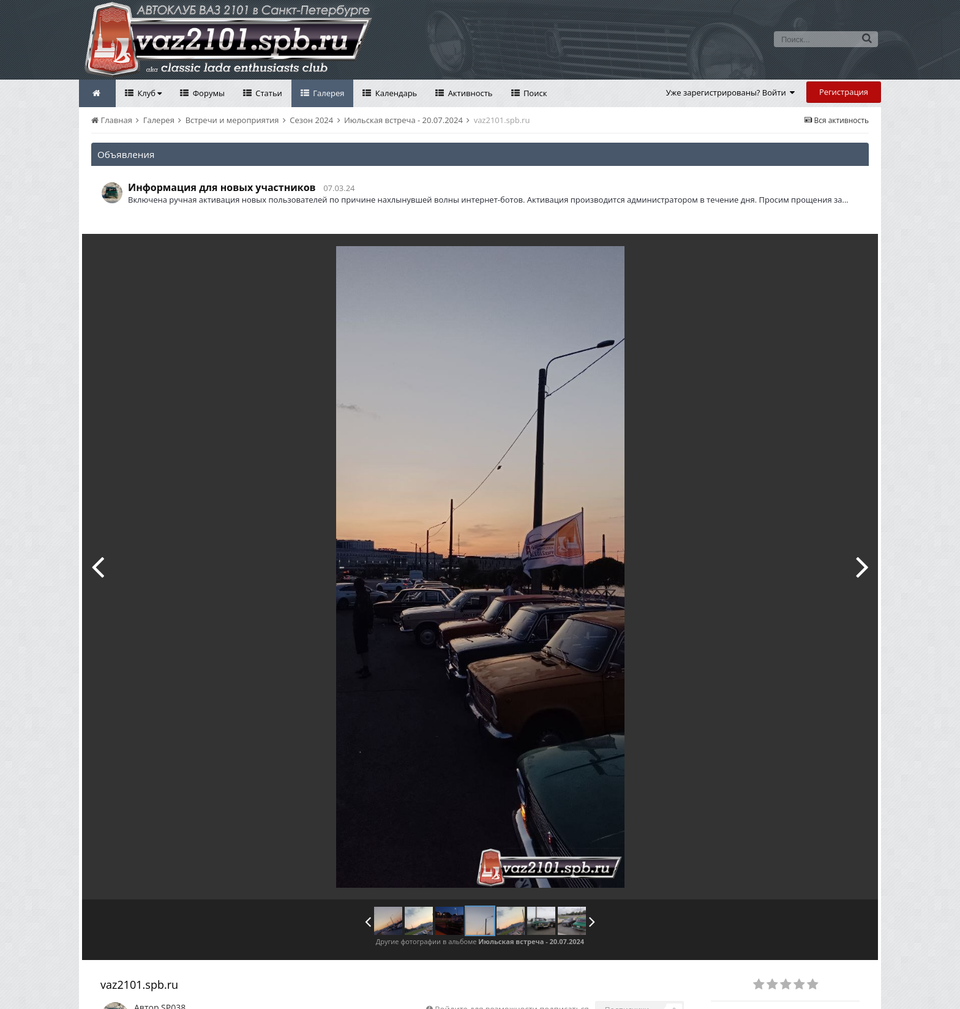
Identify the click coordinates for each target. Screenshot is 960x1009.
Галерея (328, 93)
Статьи (267, 93)
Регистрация (843, 91)
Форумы (207, 93)
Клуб (148, 93)
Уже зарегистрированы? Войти (730, 92)
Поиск (534, 93)
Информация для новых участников (222, 187)
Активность (469, 93)
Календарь (395, 93)
